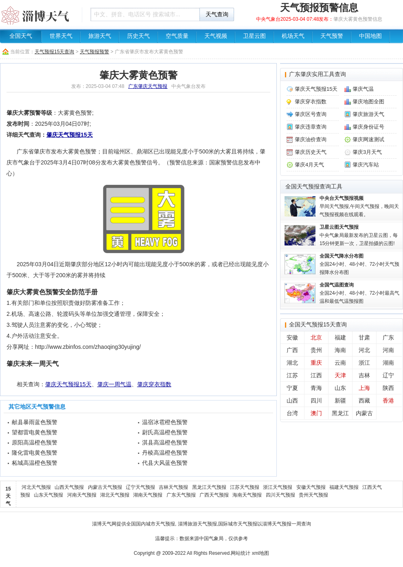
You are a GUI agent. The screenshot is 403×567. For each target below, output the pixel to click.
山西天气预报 (69, 487)
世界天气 (61, 36)
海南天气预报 (247, 495)
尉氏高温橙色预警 (165, 432)
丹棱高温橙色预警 (165, 452)
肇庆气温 (363, 89)
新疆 (340, 400)
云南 (340, 362)
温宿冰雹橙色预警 (165, 422)
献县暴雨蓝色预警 (34, 422)
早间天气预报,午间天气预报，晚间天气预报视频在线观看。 (359, 206)
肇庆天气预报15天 (69, 134)
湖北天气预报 (114, 495)
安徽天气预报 (311, 487)
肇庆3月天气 (367, 152)
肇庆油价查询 (310, 139)
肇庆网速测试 (368, 139)
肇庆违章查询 (310, 127)
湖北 (292, 362)
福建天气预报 (344, 487)
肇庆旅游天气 (368, 114)
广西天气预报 (214, 495)
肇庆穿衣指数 (154, 384)
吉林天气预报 (173, 487)
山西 (292, 400)
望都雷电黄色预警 (34, 432)
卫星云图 (254, 36)
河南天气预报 (81, 495)
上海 (364, 388)
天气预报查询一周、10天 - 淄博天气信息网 (38, 14)
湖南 (388, 362)
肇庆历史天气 (310, 152)
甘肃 (364, 337)
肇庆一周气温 (114, 384)
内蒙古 (364, 413)
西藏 (364, 400)
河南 (388, 350)
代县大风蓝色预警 (165, 463)
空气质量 (177, 36)
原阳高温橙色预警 (34, 442)
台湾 (292, 413)
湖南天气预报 (147, 495)
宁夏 (292, 388)
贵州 (316, 350)
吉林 (364, 375)
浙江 (364, 362)
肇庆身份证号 (368, 127)
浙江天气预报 (277, 487)
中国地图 (370, 36)
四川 (316, 400)
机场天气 (293, 36)
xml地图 (260, 553)
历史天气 (138, 36)
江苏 (292, 375)
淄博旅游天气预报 (197, 524)
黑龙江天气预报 (209, 487)
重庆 (316, 362)
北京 (316, 337)
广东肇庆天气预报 (147, 86)
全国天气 (20, 36)
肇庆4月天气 (309, 165)
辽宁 (388, 375)
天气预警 (331, 36)
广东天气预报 (181, 495)
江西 (316, 375)
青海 (316, 388)
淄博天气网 (104, 524)
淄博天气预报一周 (281, 524)
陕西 (388, 388)
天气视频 (215, 36)
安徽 (292, 337)
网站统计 (240, 553)
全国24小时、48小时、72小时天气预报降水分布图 (359, 264)
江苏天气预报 (244, 487)
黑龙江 (340, 413)
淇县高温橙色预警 (165, 442)
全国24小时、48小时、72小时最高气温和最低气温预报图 (359, 293)
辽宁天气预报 (140, 487)
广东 (388, 337)
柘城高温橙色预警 (34, 463)
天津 (340, 375)
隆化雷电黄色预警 (34, 452)
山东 (340, 388)
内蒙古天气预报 (105, 487)
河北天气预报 (36, 487)
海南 (340, 350)
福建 (340, 337)
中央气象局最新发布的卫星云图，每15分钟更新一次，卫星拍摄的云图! (359, 235)
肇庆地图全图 (368, 102)
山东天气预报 (48, 495)
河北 (364, 350)
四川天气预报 (280, 495)
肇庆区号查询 (310, 114)
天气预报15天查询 (54, 52)
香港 (388, 400)
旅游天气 (99, 36)
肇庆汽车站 (366, 165)
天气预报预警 (94, 52)
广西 (292, 350)
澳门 (316, 413)
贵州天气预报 (313, 495)
